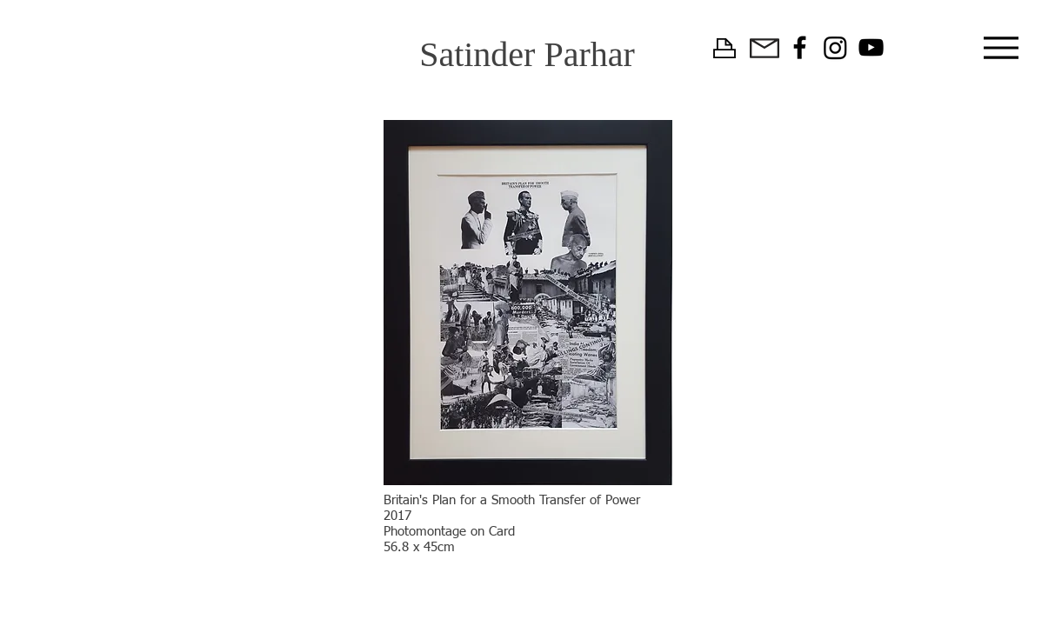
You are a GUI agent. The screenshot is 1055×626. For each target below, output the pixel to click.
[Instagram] (835, 47)
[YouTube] (871, 47)
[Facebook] (800, 47)
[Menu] (1001, 47)
